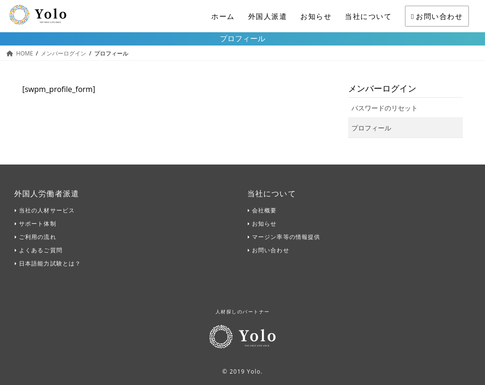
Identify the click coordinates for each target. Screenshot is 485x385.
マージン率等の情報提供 (286, 237)
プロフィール (371, 127)
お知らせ (316, 16)
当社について (368, 16)
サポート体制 (37, 224)
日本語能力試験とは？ (50, 263)
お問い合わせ (437, 16)
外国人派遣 (267, 16)
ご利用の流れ (37, 237)
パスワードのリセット (384, 107)
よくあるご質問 (41, 250)
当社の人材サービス (47, 210)
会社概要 (264, 210)
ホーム (223, 16)
